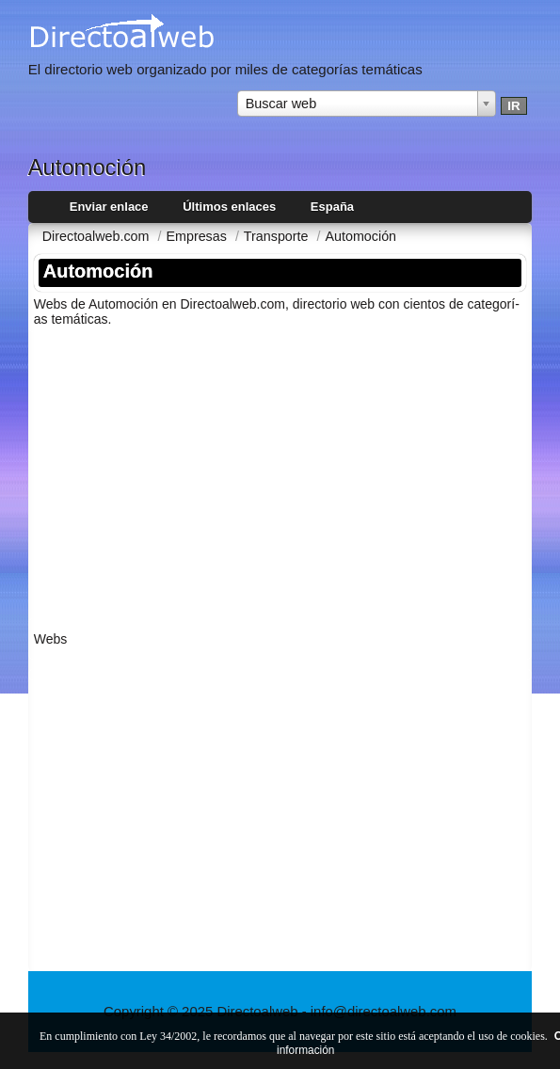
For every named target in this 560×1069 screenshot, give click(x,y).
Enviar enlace (109, 206)
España (332, 206)
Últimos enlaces (229, 206)
